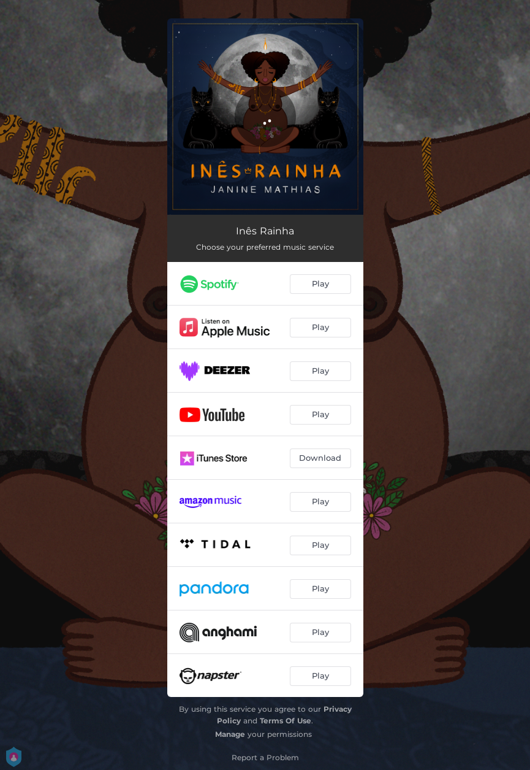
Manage (230, 734)
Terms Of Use (285, 720)
